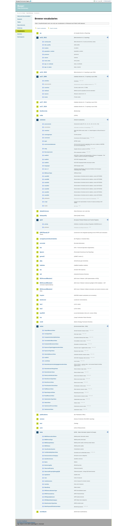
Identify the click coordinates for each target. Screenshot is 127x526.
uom (41, 428)
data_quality (47, 44)
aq (40, 33)
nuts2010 (46, 182)
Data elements (21, 25)
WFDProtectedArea (49, 493)
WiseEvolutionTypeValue (50, 503)
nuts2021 (46, 192)
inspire (42, 295)
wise (41, 432)
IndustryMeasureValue (50, 354)
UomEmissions (48, 481)
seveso (42, 419)
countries (46, 87)
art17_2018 (43, 106)
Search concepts (53, 28)
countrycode (47, 41)
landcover (43, 300)
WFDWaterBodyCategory (50, 500)
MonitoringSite (48, 465)
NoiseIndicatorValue (49, 372)
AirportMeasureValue (49, 330)
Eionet (23, 13)
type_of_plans (48, 67)
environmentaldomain (49, 144)
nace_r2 (46, 169)
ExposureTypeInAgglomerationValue (53, 347)
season (46, 57)
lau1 (41, 304)
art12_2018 (43, 72)
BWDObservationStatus (50, 436)
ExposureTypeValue (49, 350)
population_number (49, 51)
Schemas (19, 28)
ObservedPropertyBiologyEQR (52, 471)
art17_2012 (43, 102)
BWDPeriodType (48, 439)
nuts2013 (46, 185)
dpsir (45, 141)
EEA (24, 1)
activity (46, 224)
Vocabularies (21, 31)
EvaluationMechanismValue (51, 344)
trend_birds (47, 60)
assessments (47, 124)
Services (19, 34)
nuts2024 (46, 195)
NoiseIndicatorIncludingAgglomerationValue (55, 364)
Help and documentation (23, 16)
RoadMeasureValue (49, 395)
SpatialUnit (47, 474)
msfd (41, 322)
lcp (41, 317)
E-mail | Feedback (22, 521)
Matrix (46, 462)
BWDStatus (47, 446)
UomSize (46, 484)
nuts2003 (46, 176)
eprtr (41, 220)
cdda (41, 115)
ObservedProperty (49, 468)
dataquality (43, 215)
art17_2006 (43, 76)
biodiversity (43, 111)
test (41, 423)
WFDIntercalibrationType (50, 490)
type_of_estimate (48, 64)
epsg (45, 148)
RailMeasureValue (48, 389)
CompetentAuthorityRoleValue (52, 337)
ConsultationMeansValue (50, 340)
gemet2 (42, 256)
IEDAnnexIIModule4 (46, 289)
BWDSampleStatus (49, 442)
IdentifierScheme (48, 458)
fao (41, 247)
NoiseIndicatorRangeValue (51, 368)
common (42, 120)
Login (96, 1)
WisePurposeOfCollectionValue (52, 506)
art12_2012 (43, 37)
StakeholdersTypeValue (50, 399)
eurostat (42, 243)
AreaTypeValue (48, 333)
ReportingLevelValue (49, 392)
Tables (19, 22)
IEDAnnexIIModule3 (46, 283)
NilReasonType (48, 173)
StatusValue (47, 402)
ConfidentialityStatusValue (51, 452)
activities (46, 80)
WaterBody (47, 487)
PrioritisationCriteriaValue (50, 385)
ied (41, 274)
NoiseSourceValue (49, 382)
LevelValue (47, 361)
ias (41, 269)
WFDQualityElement (49, 497)
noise (41, 326)
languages (47, 165)
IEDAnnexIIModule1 (46, 278)
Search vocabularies (41, 28)
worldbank (43, 511)
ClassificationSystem (49, 449)
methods (46, 90)
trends (46, 97)
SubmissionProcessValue (50, 406)
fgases (42, 252)
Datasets (19, 19)
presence (46, 54)
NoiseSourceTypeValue (50, 378)
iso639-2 (46, 155)
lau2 (41, 308)
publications (44, 414)
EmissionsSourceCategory (51, 455)
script (45, 201)
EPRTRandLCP (44, 232)
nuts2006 (46, 179)
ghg (41, 261)
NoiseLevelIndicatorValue (50, 375)
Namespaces (20, 37)
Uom (45, 478)
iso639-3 (46, 159)
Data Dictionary (29, 13)
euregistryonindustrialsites (48, 239)
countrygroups (48, 134)
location (46, 48)
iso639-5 (46, 162)
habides (42, 265)
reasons (46, 93)
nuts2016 (46, 188)
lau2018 (42, 313)
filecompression (48, 152)
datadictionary (44, 211)
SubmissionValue (48, 409)
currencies (47, 137)
